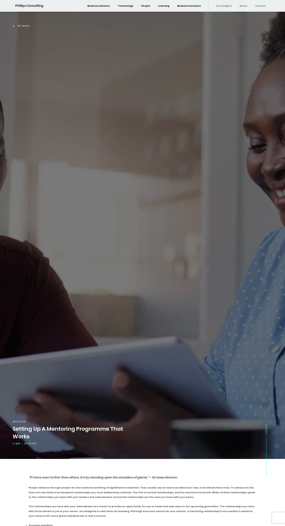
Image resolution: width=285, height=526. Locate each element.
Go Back (24, 26)
